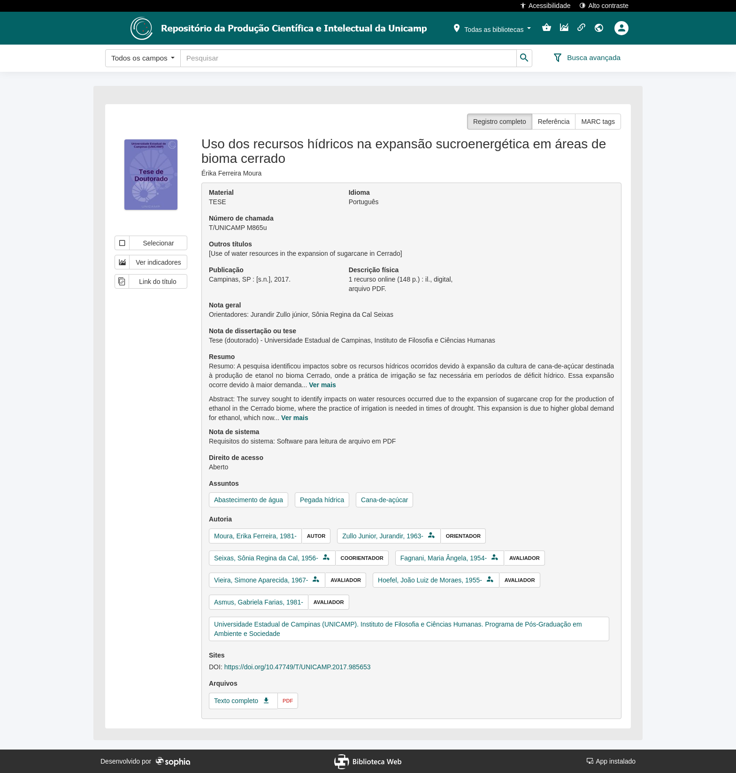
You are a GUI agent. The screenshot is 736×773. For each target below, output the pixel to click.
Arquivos (223, 683)
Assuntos (224, 483)
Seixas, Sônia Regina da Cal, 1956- (266, 558)
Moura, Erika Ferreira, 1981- (255, 536)
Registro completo (499, 121)
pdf (288, 701)
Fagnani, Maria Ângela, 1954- (443, 558)
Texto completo (236, 700)
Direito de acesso (236, 457)
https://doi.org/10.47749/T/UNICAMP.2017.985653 (297, 667)
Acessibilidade (545, 5)
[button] (491, 28)
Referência (554, 121)
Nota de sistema (234, 432)
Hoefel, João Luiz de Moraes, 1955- (430, 580)
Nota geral (225, 305)
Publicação (226, 270)
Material (221, 192)
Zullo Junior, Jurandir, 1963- (382, 536)
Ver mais (322, 385)
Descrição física (374, 270)
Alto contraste (604, 5)
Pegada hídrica (322, 500)
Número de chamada (241, 218)
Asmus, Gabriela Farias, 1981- (258, 602)
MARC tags (598, 121)
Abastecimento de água (248, 500)
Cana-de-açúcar (384, 500)
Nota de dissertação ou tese (252, 331)
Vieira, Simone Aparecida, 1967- (261, 580)
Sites (216, 655)
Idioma (359, 192)
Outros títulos (230, 244)
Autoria (220, 519)
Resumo (222, 356)
